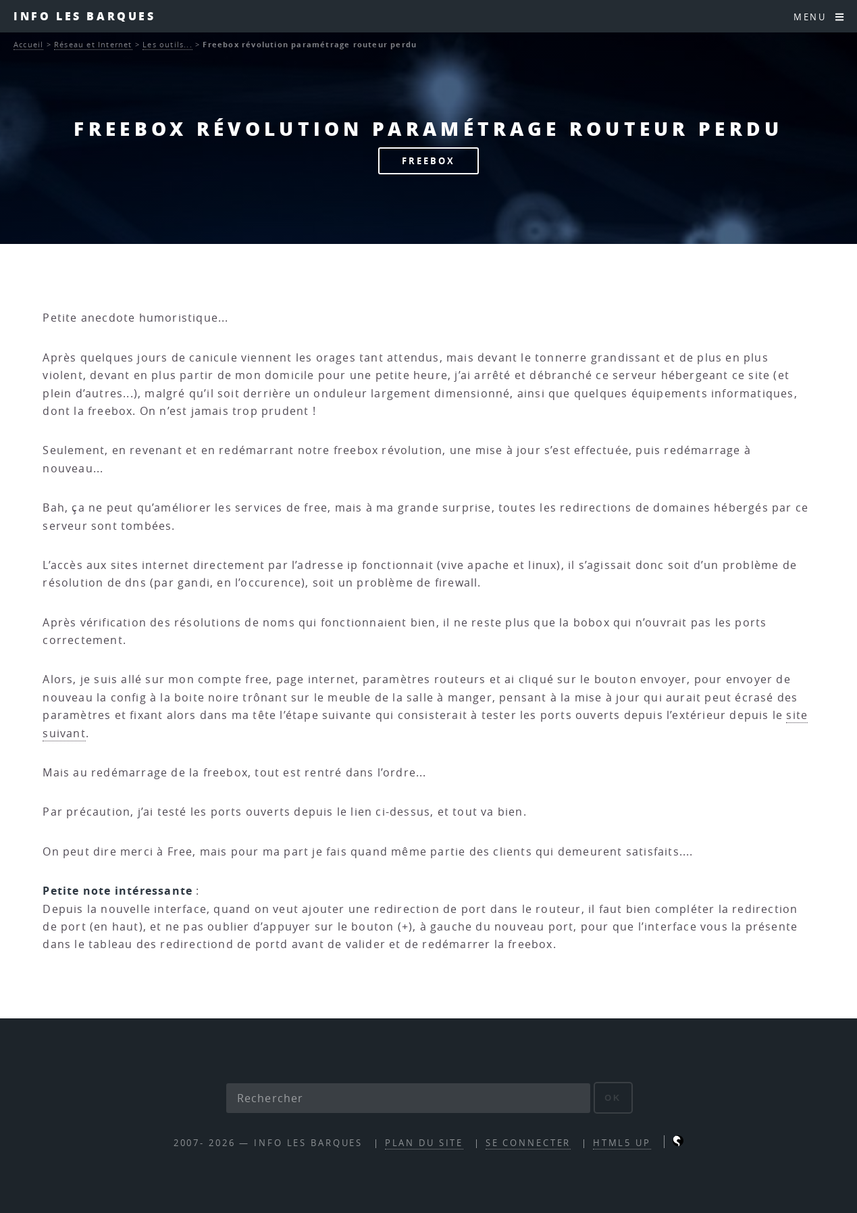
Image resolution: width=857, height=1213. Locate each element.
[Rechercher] (408, 1098)
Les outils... (167, 44)
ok (612, 1098)
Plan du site (424, 1143)
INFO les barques (85, 16)
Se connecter (528, 1143)
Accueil (28, 44)
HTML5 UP (622, 1143)
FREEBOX (428, 161)
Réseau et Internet (93, 44)
